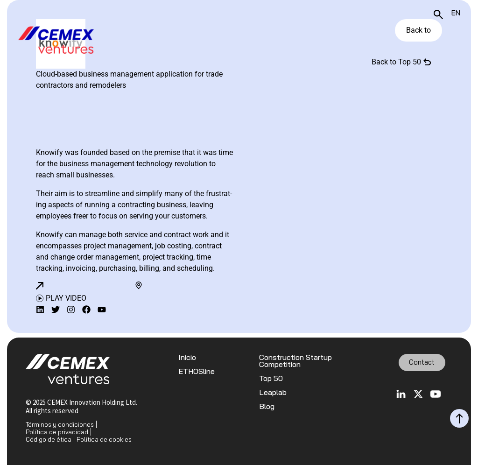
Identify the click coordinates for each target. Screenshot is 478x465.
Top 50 (271, 378)
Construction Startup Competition (295, 361)
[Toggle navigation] (458, 41)
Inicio (187, 357)
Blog (266, 406)
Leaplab (273, 392)
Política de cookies (104, 439)
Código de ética (48, 439)
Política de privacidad (57, 432)
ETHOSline (196, 371)
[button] (39, 285)
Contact (422, 362)
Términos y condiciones (60, 424)
